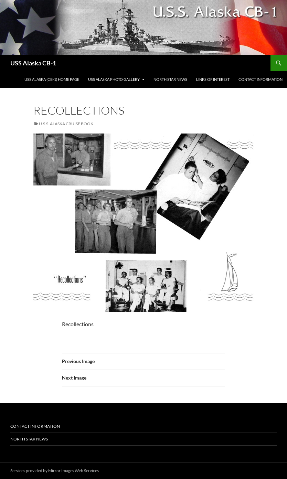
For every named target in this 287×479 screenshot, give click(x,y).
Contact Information (260, 79)
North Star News (170, 79)
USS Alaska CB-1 (33, 63)
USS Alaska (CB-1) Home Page (51, 79)
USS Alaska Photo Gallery (114, 79)
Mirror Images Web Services (73, 470)
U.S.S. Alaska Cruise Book (66, 123)
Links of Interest (213, 79)
